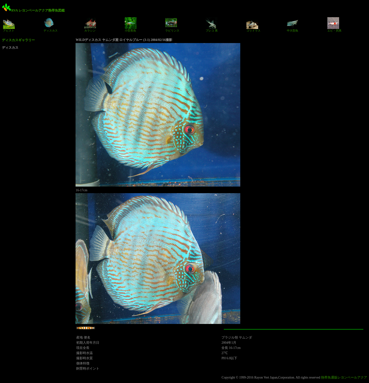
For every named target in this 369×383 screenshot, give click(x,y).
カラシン (90, 24)
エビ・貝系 (334, 24)
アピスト (9, 24)
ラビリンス (172, 24)
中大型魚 (293, 24)
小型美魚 (130, 24)
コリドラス (253, 24)
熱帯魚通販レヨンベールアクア (344, 377)
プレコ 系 (212, 24)
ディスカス (51, 24)
